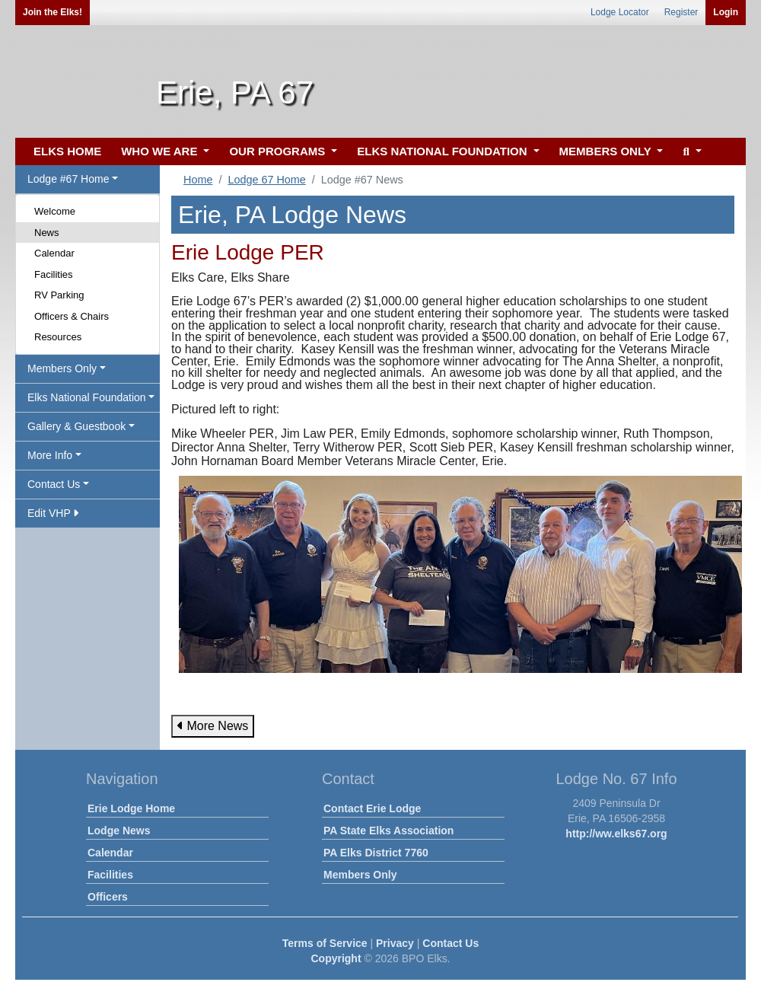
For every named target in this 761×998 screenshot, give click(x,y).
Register (681, 12)
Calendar (54, 253)
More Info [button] (49, 455)
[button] (690, 152)
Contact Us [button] (53, 484)
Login (725, 12)
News (46, 232)
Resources (57, 337)
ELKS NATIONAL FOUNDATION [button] (443, 151)
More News (212, 725)
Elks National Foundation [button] (86, 397)
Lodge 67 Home (266, 180)
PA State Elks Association (388, 830)
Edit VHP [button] (52, 513)
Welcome (54, 211)
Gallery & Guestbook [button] (76, 426)
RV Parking (59, 295)
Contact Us (450, 943)
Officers (108, 897)
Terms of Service (325, 943)
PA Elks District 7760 (375, 853)
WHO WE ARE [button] (160, 151)
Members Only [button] (62, 368)
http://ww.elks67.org (616, 833)
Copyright (335, 958)
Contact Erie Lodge (372, 808)
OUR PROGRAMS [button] (278, 151)
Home (197, 180)
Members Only (359, 875)
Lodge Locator (620, 12)
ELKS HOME (67, 151)
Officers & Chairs (71, 316)
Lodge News (119, 830)
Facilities (53, 274)
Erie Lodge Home (131, 808)
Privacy (395, 943)
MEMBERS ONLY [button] (606, 151)
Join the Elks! (52, 12)
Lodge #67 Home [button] (68, 179)
